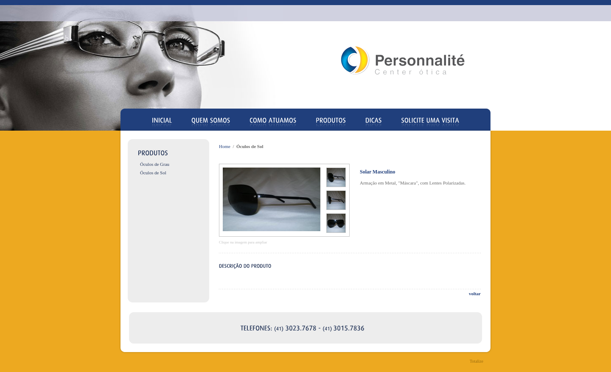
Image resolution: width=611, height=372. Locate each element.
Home (224, 146)
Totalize (476, 361)
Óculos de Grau (154, 164)
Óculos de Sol (153, 172)
